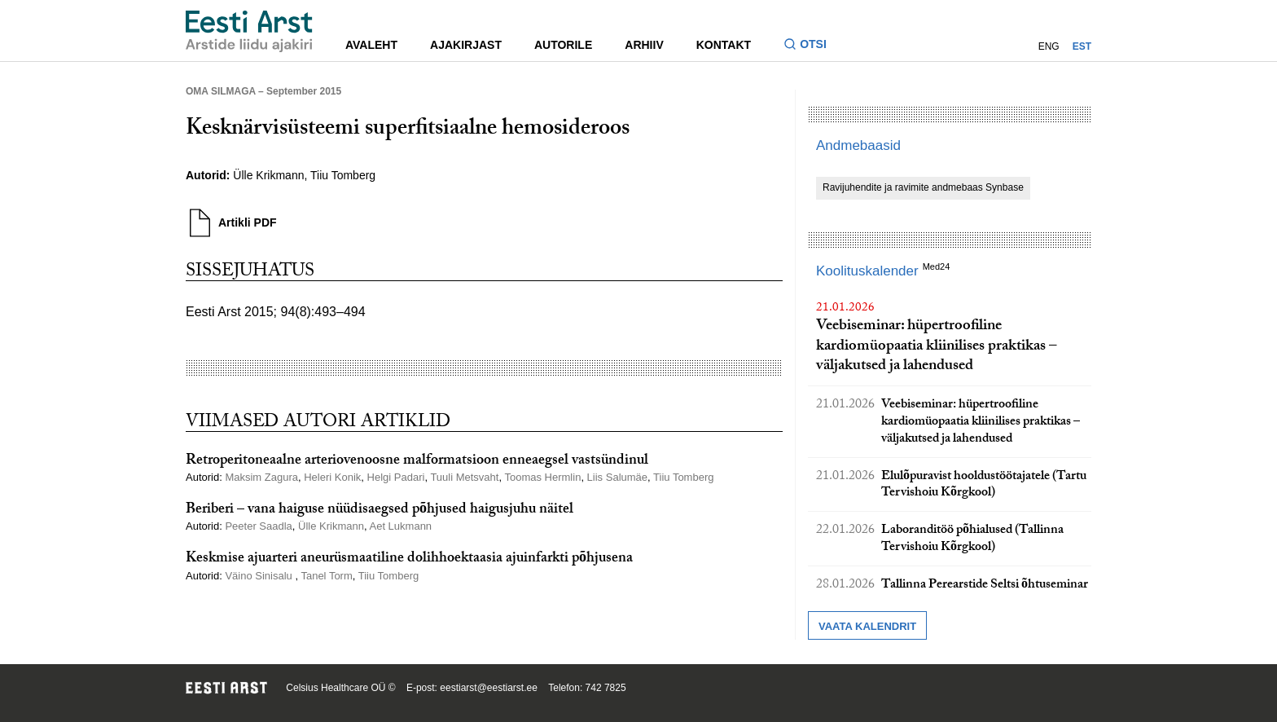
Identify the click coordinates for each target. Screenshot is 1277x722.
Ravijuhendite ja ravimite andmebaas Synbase (923, 187)
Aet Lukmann (401, 526)
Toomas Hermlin (542, 477)
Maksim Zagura (261, 477)
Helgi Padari (396, 477)
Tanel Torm (326, 576)
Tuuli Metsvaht (464, 477)
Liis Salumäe (617, 477)
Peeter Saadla (258, 526)
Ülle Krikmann (268, 175)
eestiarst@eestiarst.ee (489, 687)
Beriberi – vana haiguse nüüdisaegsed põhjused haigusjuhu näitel (379, 510)
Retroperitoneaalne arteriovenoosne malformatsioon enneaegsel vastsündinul (417, 461)
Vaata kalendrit (867, 626)
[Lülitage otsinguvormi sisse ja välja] (811, 46)
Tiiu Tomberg (342, 175)
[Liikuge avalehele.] (249, 31)
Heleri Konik (332, 477)
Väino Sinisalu (260, 576)
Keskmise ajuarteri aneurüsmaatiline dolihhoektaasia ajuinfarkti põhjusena (409, 559)
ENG (1049, 46)
